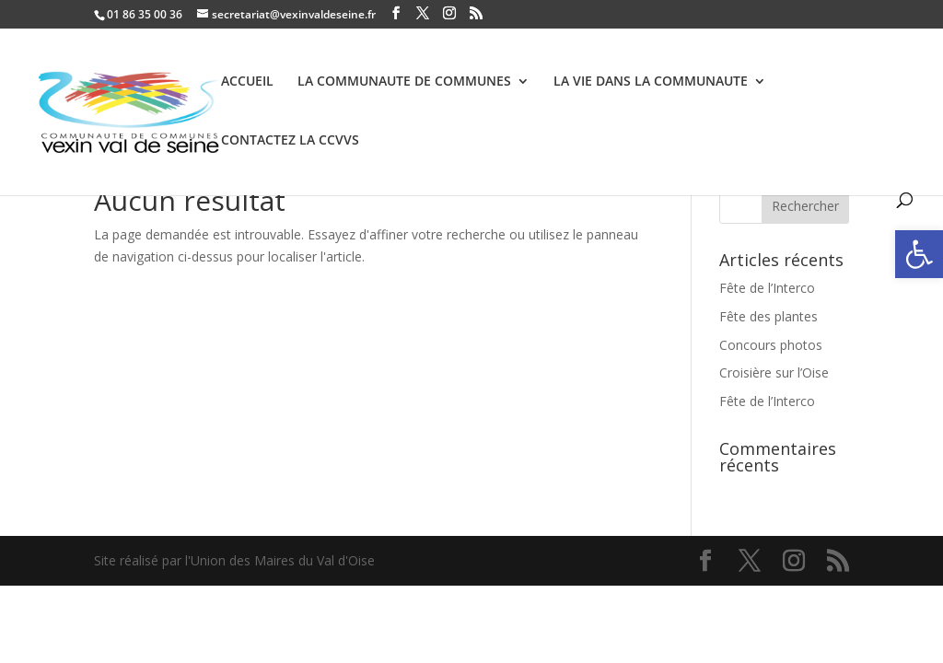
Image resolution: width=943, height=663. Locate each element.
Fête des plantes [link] (768, 316)
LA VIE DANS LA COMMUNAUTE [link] (650, 82)
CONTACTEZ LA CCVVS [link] (290, 141)
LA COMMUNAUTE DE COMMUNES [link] (404, 82)
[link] (919, 254)
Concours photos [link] (770, 345)
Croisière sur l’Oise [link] (774, 372)
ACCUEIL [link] (247, 82)
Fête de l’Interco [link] (767, 288)
